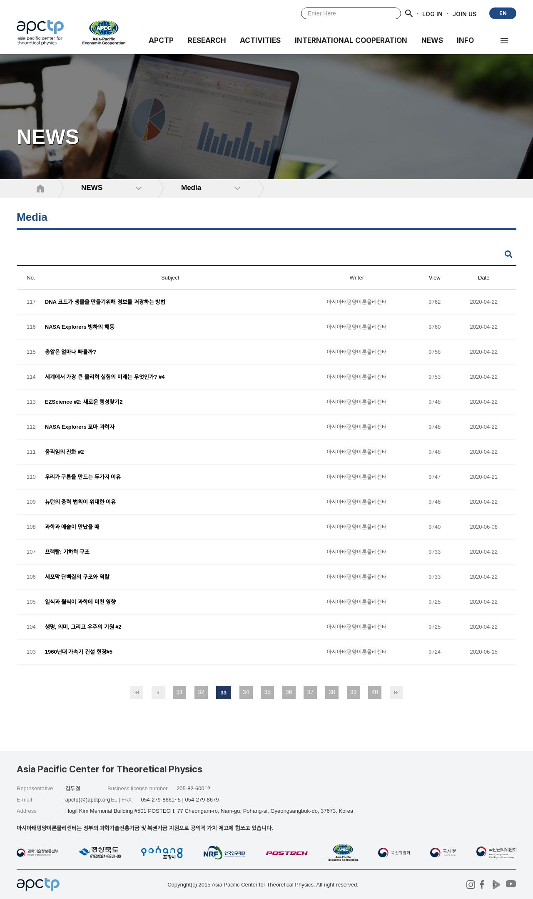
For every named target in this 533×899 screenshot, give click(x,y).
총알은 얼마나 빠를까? (70, 352)
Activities (260, 40)
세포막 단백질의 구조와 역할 (77, 577)
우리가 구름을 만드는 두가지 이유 (83, 477)
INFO (465, 40)
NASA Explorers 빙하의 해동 (80, 327)
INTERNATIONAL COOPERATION (351, 40)
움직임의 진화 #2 (64, 452)
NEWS (432, 40)
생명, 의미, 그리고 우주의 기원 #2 (83, 627)
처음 (136, 692)
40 (375, 692)
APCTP (161, 40)
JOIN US (464, 13)
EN (503, 13)
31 (179, 692)
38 (332, 692)
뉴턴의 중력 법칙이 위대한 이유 (80, 502)
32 (201, 692)
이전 (158, 692)
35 (267, 692)
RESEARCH (207, 40)
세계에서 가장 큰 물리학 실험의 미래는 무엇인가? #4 (105, 377)
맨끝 (396, 692)
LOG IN (432, 13)
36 (289, 692)
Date (483, 278)
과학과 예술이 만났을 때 (72, 527)
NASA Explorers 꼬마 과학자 (80, 427)
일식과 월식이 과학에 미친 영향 (80, 602)
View (435, 278)
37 (310, 692)
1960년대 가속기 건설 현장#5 (78, 652)
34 (246, 692)
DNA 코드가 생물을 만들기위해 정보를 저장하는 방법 (105, 302)
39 (353, 692)
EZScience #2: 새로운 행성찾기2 (84, 402)
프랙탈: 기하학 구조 (67, 552)
